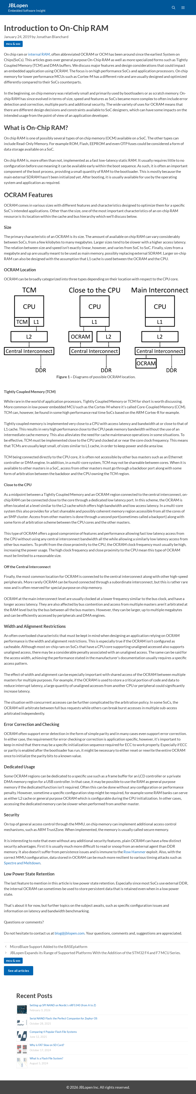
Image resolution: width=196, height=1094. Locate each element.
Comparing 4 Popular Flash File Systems (53, 1031)
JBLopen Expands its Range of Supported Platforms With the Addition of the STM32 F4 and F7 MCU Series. (95, 952)
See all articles (18, 970)
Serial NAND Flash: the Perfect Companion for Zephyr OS (63, 1018)
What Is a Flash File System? (46, 1058)
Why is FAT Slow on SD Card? (47, 1045)
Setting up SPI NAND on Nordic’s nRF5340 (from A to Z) (63, 1005)
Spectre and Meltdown (22, 863)
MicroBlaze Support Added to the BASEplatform (48, 946)
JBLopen (18, 5)
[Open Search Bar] (173, 7)
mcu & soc (13, 44)
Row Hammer (134, 851)
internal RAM (39, 54)
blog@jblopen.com (70, 933)
